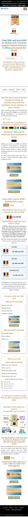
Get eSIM (14, 175)
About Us (5, 507)
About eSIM (14, 325)
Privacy (11, 507)
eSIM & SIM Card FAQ (16, 509)
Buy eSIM (14, 482)
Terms (16, 507)
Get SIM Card (14, 192)
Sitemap (21, 507)
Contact (7, 509)
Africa (18, 89)
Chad (23, 89)
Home (5, 89)
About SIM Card (14, 351)
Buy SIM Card (14, 498)
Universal (11, 89)
